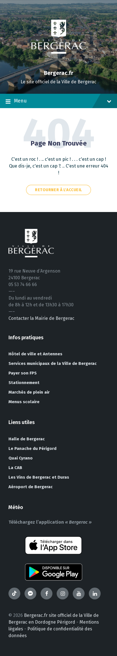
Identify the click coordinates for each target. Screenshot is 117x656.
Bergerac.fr (58, 73)
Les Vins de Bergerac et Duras (38, 477)
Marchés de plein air (29, 392)
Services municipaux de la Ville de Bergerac (52, 363)
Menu (58, 101)
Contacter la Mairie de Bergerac (41, 318)
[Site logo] (58, 63)
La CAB (15, 467)
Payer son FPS (22, 373)
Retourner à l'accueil (58, 190)
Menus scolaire (23, 401)
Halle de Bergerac (26, 438)
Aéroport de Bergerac (30, 486)
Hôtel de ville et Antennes (35, 353)
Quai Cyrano (20, 458)
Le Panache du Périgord (32, 448)
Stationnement (23, 382)
